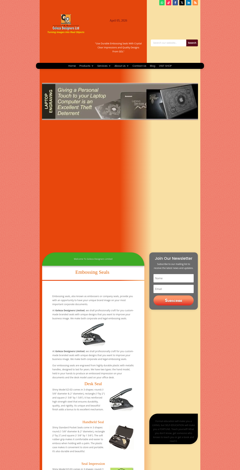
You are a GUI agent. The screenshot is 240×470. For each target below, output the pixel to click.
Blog (152, 66)
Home (72, 66)
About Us (120, 66)
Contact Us (139, 66)
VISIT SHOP (165, 66)
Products (85, 66)
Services (102, 66)
